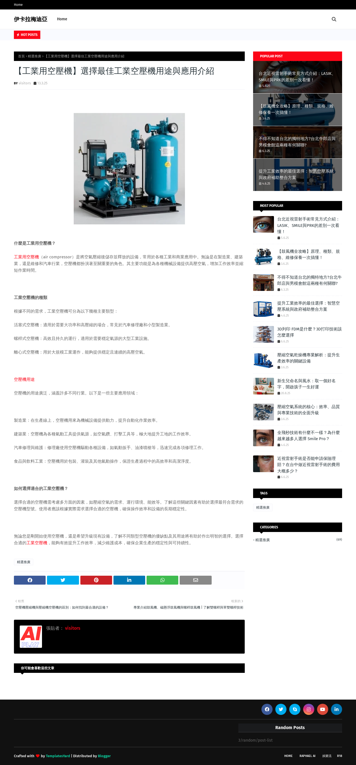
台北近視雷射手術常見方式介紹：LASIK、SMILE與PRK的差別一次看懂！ (297, 76)
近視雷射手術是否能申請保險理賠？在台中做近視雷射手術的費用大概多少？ (308, 465)
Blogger (104, 756)
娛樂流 (327, 756)
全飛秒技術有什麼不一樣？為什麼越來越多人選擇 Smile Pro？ (308, 436)
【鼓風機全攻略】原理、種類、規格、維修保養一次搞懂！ (296, 109)
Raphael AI (307, 756)
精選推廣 (34, 56)
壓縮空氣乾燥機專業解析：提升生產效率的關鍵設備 (308, 358)
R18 (339, 756)
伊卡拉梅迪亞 (30, 19)
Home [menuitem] (62, 19)
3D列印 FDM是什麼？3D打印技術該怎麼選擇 (309, 332)
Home (18, 5)
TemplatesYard (58, 756)
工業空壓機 (36, 542)
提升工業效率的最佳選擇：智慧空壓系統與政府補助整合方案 (296, 174)
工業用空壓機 (26, 256)
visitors (25, 83)
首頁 (21, 56)
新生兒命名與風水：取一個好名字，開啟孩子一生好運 (306, 384)
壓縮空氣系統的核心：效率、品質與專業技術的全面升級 (308, 410)
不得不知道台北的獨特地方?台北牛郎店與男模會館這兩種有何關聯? (297, 142)
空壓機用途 (24, 379)
